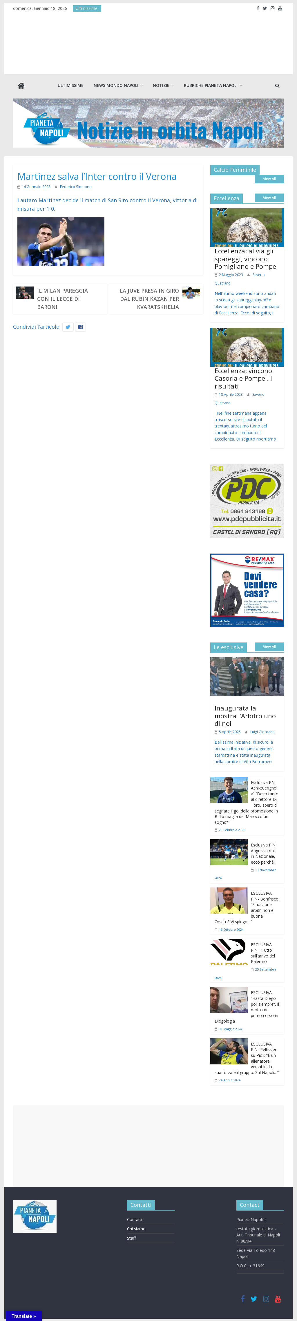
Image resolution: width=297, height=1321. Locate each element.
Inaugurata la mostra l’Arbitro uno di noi (245, 715)
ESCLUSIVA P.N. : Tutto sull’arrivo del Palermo (263, 952)
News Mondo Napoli (116, 85)
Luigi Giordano (262, 731)
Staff (131, 1237)
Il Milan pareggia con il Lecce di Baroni (62, 298)
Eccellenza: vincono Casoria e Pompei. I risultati (243, 378)
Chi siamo (136, 1228)
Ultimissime (71, 85)
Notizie (161, 85)
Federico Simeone (74, 186)
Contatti (134, 1219)
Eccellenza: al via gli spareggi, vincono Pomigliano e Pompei (246, 258)
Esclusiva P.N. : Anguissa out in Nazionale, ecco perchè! (264, 853)
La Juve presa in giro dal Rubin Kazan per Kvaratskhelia (149, 298)
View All (269, 178)
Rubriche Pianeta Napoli (211, 85)
